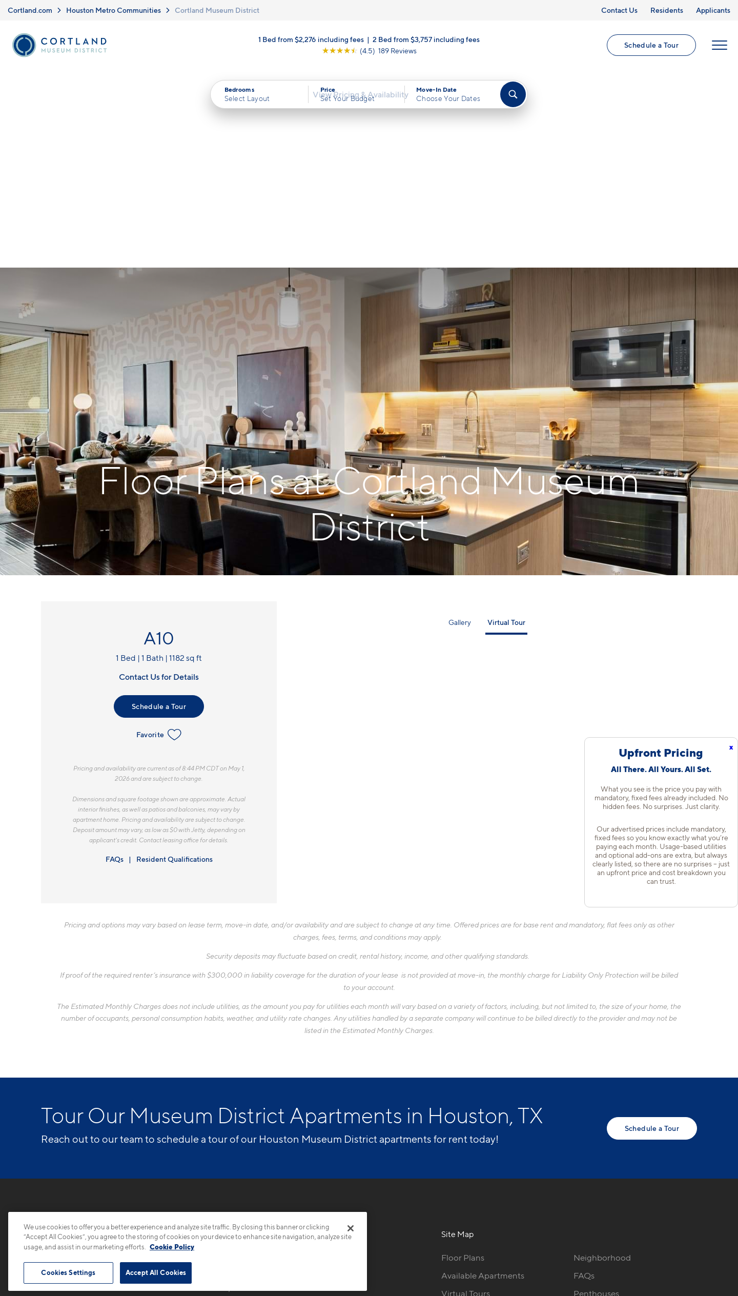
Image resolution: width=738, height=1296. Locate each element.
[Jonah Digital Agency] (673, 1249)
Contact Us (619, 10)
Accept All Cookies (156, 1272)
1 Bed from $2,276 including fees (311, 42)
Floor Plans (462, 1066)
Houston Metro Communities (113, 10)
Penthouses (596, 1102)
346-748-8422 (223, 1066)
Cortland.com (30, 10)
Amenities (460, 1137)
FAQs (115, 667)
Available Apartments (482, 1084)
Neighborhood (602, 1066)
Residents (666, 10)
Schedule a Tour (650, 48)
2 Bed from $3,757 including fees (426, 42)
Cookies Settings (68, 1272)
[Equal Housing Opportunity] (200, 1121)
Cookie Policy (172, 1247)
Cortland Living (471, 1155)
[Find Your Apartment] (513, 100)
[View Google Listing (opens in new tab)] (369, 53)
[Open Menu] (718, 48)
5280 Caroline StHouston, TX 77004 (232, 1090)
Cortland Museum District (217, 10)
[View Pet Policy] (281, 1121)
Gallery (459, 430)
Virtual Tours (465, 1102)
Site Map (414, 1255)
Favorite (159, 543)
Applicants (713, 10)
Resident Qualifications (174, 667)
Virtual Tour (506, 430)
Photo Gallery (468, 1120)
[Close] (350, 1228)
